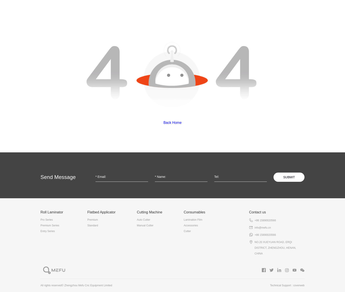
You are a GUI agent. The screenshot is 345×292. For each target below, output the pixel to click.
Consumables (239, 11)
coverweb (299, 285)
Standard (92, 225)
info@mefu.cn (263, 227)
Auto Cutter (143, 219)
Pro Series (46, 219)
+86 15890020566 (265, 220)
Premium (92, 219)
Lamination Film (193, 219)
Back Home (172, 122)
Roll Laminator (108, 11)
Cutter (187, 231)
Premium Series (49, 225)
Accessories (191, 225)
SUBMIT (289, 177)
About (74, 11)
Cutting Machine (197, 11)
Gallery (271, 11)
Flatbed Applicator (152, 11)
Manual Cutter (145, 225)
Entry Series (47, 231)
